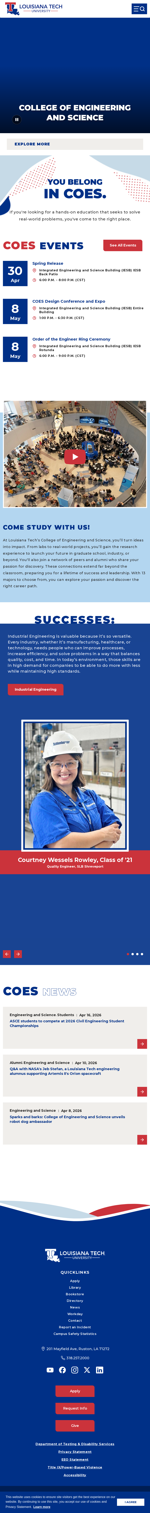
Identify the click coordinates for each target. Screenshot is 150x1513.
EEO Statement (75, 1459)
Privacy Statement (74, 1452)
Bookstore (75, 1294)
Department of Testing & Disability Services (75, 1444)
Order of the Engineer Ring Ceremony (71, 339)
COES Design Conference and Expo (68, 301)
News (75, 1307)
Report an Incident (75, 1327)
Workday (75, 1314)
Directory (75, 1301)
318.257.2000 (77, 1358)
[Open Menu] (139, 8)
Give (75, 1426)
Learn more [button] (41, 1507)
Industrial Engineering (35, 689)
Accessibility (75, 1475)
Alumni (16, 1063)
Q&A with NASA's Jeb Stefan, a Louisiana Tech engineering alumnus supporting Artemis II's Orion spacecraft (65, 1071)
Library (75, 1287)
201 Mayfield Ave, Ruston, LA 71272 (77, 1349)
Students (65, 1015)
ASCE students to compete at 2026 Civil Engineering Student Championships (67, 1023)
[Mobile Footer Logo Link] (75, 1253)
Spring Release (47, 263)
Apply (75, 1281)
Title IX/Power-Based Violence (75, 1467)
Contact (75, 1320)
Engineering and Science (33, 1015)
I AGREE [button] (131, 1502)
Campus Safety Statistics (75, 1334)
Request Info (75, 1408)
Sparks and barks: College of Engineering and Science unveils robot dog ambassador (67, 1119)
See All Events (123, 245)
